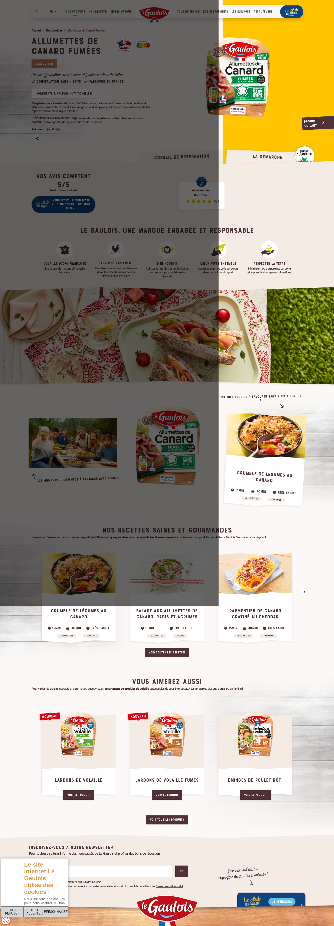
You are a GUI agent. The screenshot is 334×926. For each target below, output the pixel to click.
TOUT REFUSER (18, 906)
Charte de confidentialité (54, 894)
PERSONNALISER (87, 906)
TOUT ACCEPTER (52, 906)
